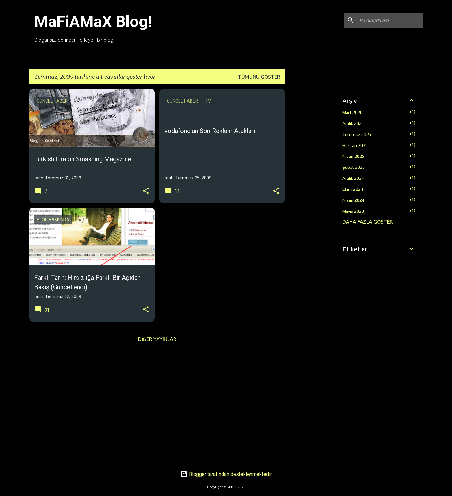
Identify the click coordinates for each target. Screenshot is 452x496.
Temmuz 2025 (356, 134)
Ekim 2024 (352, 189)
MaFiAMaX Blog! (93, 22)
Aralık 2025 (353, 123)
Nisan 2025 (353, 156)
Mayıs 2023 (353, 211)
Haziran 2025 (355, 145)
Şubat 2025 (353, 167)
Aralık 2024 (353, 178)
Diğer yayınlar (157, 339)
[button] (146, 191)
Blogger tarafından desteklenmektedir (226, 474)
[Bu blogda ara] (390, 20)
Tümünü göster (259, 77)
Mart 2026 (352, 112)
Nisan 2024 (353, 200)
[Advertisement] (310, 183)
